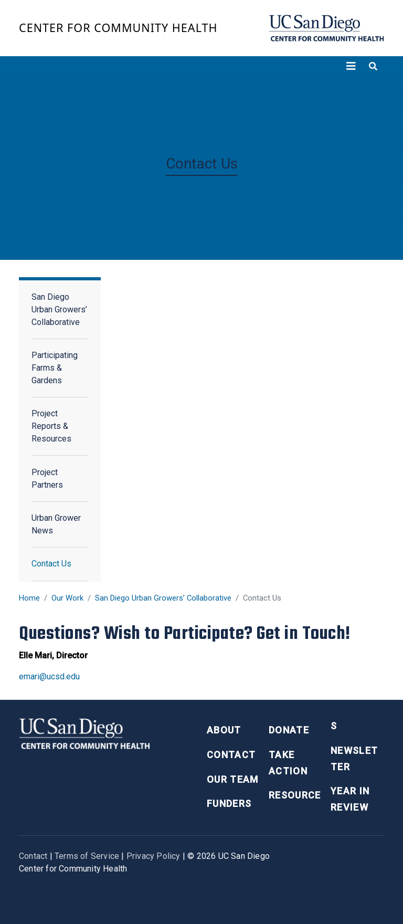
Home (29, 598)
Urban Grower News (56, 524)
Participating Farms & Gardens (54, 367)
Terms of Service (87, 856)
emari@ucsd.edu (49, 676)
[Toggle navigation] (351, 66)
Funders (229, 803)
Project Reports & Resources (51, 426)
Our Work (67, 598)
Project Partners (47, 478)
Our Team (233, 779)
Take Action (288, 762)
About (224, 730)
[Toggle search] (373, 66)
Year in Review (350, 799)
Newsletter (354, 758)
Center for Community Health (118, 27)
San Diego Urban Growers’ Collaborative (163, 598)
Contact (231, 754)
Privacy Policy (153, 856)
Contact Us (51, 564)
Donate (289, 730)
